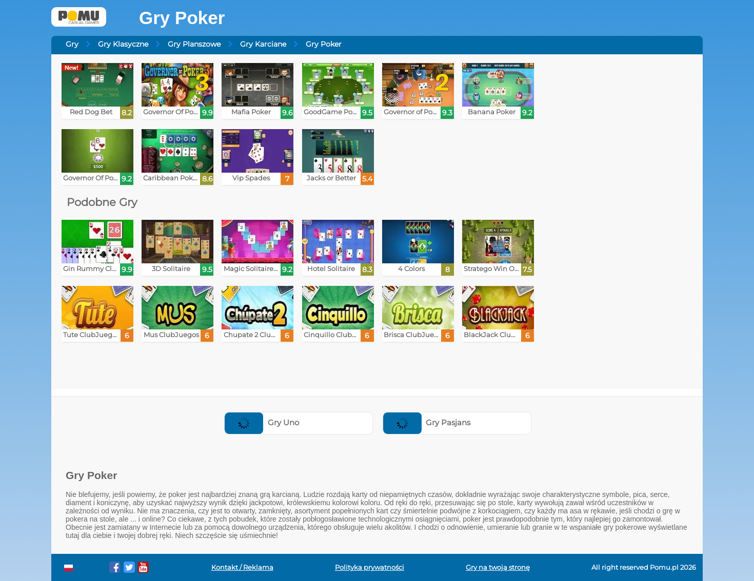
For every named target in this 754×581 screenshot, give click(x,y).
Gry (72, 44)
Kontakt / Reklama (242, 567)
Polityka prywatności (369, 567)
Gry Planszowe (194, 44)
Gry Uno (262, 422)
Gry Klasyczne (123, 44)
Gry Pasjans (427, 422)
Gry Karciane (263, 44)
